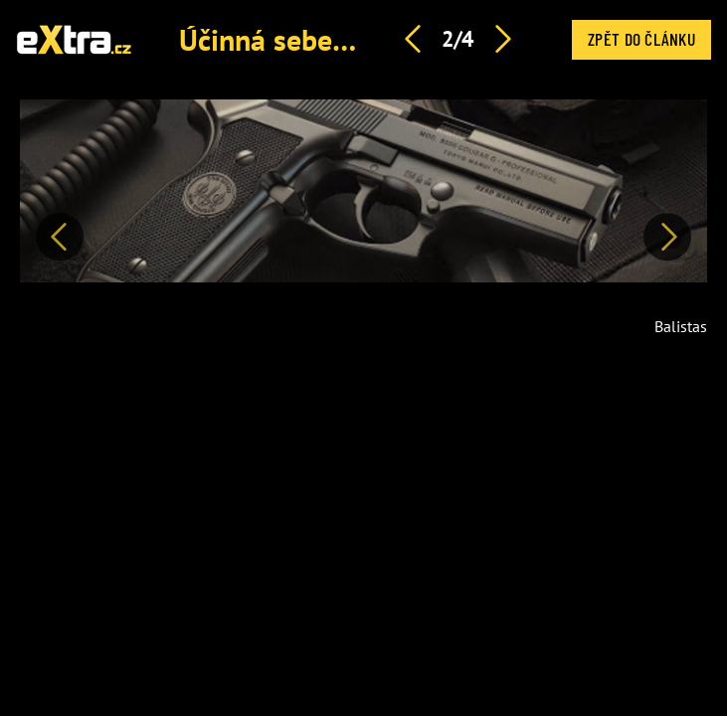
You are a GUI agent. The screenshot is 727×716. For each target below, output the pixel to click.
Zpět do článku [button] (641, 39)
